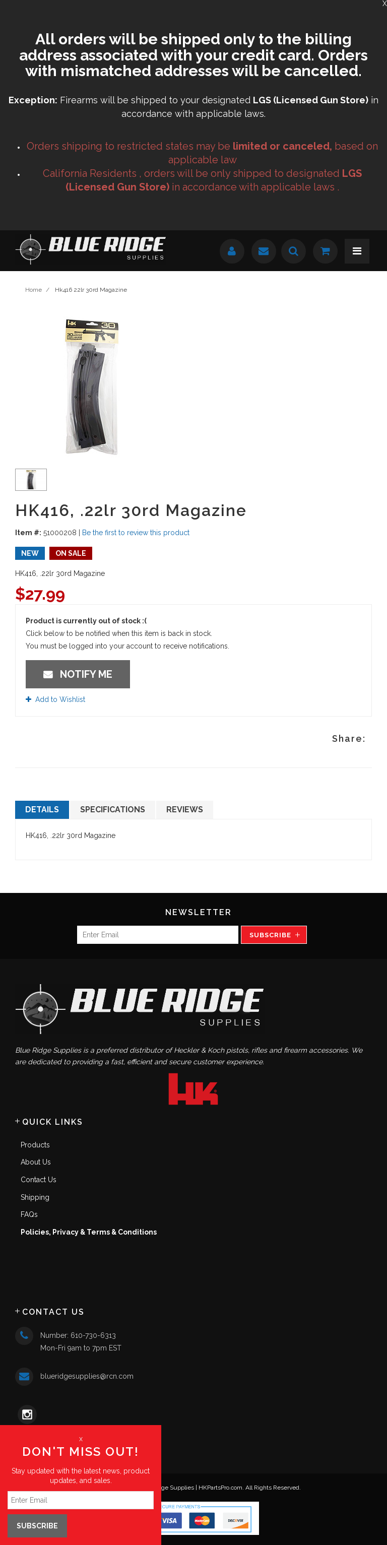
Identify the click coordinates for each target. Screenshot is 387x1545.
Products (35, 1145)
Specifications (112, 809)
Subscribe (270, 935)
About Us (36, 1162)
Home (33, 289)
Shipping (35, 1197)
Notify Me (77, 674)
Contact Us (38, 1180)
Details (42, 809)
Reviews (184, 809)
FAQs (29, 1214)
